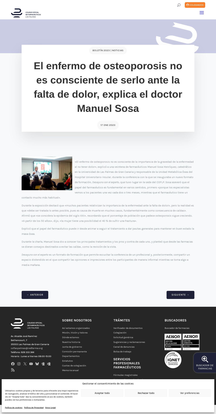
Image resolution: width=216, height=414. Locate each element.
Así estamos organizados (76, 328)
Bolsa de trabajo (122, 351)
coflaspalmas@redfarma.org (27, 348)
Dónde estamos (70, 337)
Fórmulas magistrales (125, 375)
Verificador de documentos (128, 328)
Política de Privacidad (34, 407)
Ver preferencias (189, 393)
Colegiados (197, 5)
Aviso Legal (50, 407)
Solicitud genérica (123, 337)
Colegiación (119, 332)
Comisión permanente (74, 351)
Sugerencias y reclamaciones (129, 342)
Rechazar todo (146, 393)
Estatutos (67, 360)
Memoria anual (70, 370)
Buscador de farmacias (177, 328)
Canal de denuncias (124, 346)
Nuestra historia (71, 342)
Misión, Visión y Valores (75, 332)
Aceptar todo (102, 393)
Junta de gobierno (72, 346)
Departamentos (71, 356)
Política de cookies (13, 407)
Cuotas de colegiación (74, 365)
